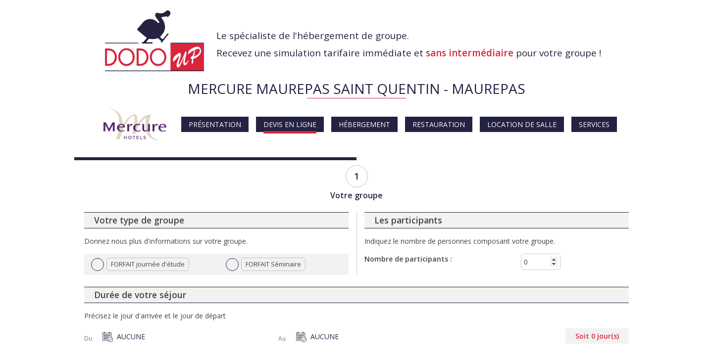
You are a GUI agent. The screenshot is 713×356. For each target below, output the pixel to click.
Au (282, 339)
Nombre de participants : (408, 259)
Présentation (215, 124)
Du (88, 339)
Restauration (438, 124)
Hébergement (364, 124)
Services (594, 124)
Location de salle (522, 124)
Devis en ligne (289, 124)
